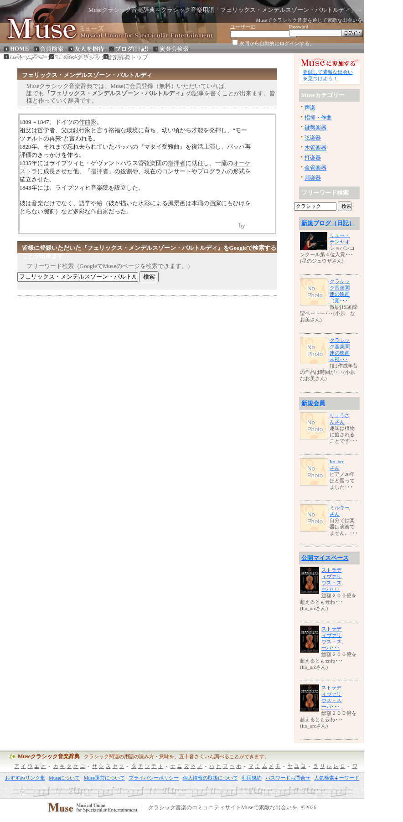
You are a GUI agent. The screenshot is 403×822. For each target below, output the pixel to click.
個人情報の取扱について (210, 778)
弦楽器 (313, 137)
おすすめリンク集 (25, 778)
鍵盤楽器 (315, 127)
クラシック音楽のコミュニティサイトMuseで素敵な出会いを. (223, 808)
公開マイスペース (325, 557)
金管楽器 (315, 168)
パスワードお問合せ (287, 778)
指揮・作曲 (318, 117)
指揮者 (177, 163)
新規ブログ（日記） (328, 223)
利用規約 (252, 778)
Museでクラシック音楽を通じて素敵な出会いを (309, 20)
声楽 (310, 107)
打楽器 (313, 158)
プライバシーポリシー (154, 778)
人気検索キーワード (336, 778)
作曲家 (88, 122)
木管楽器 (315, 148)
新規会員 (313, 403)
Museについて (64, 778)
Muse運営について (104, 778)
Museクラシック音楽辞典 (49, 756)
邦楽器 (313, 178)
